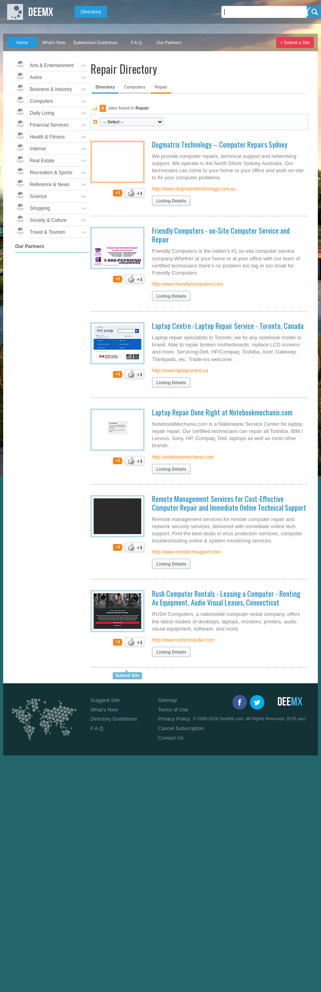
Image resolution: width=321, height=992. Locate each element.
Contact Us (170, 738)
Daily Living (42, 113)
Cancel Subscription (181, 728)
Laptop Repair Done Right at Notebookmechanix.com (222, 412)
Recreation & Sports (51, 172)
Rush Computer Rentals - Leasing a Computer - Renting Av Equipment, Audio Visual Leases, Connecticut (226, 598)
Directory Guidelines (113, 719)
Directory (91, 12)
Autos (36, 77)
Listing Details (171, 200)
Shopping (40, 208)
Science (38, 196)
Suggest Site (105, 700)
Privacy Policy (174, 719)
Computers (41, 101)
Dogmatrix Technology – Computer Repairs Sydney (219, 144)
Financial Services (49, 125)
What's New (53, 42)
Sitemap (167, 700)
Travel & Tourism (47, 232)
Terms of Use (173, 710)
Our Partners (168, 42)
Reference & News (49, 184)
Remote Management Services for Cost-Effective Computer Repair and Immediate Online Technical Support (229, 503)
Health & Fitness (47, 137)
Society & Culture (48, 220)
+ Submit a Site (295, 42)
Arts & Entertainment (52, 65)
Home (22, 42)
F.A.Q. (137, 42)
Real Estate (42, 160)
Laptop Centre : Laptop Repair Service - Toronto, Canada (228, 326)
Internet (38, 149)
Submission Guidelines (95, 42)
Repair (160, 87)
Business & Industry (51, 89)
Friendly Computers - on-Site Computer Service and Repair (221, 234)
